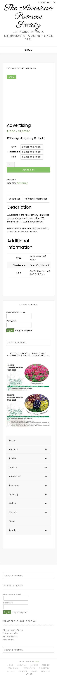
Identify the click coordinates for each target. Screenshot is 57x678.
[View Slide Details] (28, 395)
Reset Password (10, 636)
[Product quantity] (11, 164)
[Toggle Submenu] (45, 449)
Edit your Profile (10, 633)
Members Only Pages (13, 630)
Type (13, 146)
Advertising (18, 68)
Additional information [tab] (36, 198)
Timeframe (13, 151)
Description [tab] (15, 198)
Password (11, 320)
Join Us (34, 665)
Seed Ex (45, 665)
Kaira (37, 661)
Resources (29, 668)
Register (28, 330)
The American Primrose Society (28, 16)
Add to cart (28, 169)
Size (13, 156)
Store (34, 671)
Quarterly (44, 668)
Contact (23, 671)
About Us (21, 665)
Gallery (11, 671)
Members (45, 671)
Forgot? (19, 330)
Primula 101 (14, 668)
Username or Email (15, 312)
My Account (8, 639)
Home (9, 68)
